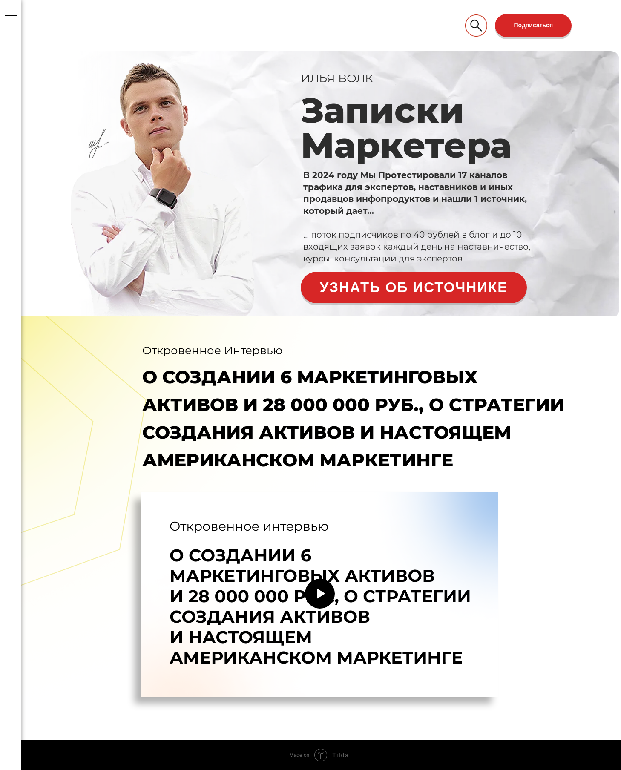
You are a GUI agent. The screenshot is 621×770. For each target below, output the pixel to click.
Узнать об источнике (414, 287)
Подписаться (533, 25)
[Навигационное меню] (11, 13)
